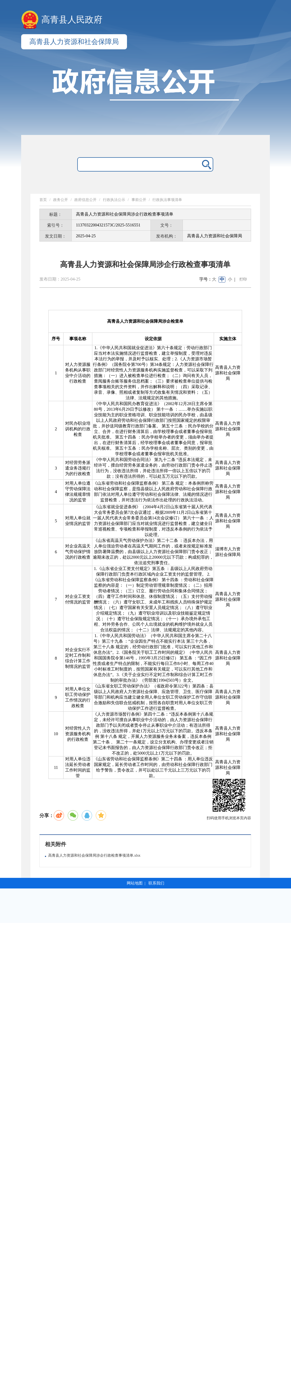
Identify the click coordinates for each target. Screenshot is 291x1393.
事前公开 (138, 200)
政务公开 (60, 200)
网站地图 (135, 883)
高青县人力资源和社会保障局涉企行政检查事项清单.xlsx (94, 855)
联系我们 (156, 883)
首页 (43, 200)
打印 (243, 279)
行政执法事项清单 (167, 200)
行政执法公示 (114, 200)
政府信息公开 (85, 200)
